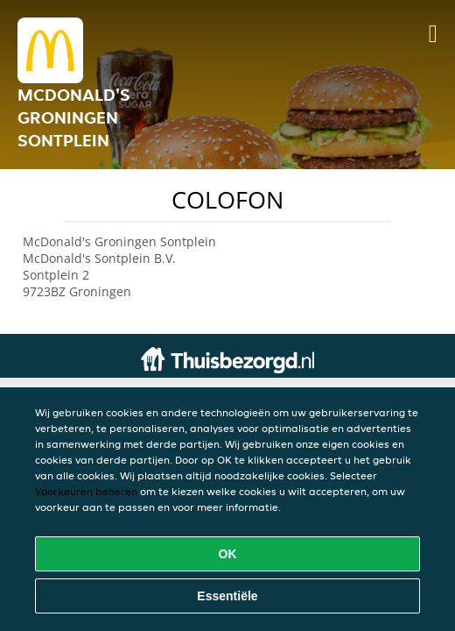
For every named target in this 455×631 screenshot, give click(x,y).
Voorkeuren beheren (86, 491)
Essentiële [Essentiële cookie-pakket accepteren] (227, 596)
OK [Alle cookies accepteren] (228, 554)
